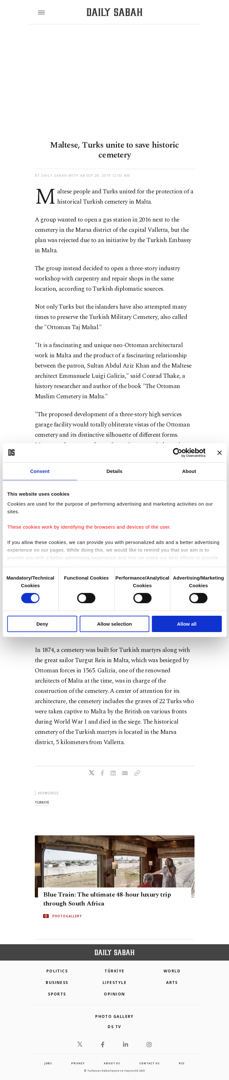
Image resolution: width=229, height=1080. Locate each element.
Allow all (186, 624)
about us (112, 1063)
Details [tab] (115, 471)
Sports (57, 994)
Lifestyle (114, 982)
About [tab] (189, 471)
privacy (78, 1063)
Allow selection (114, 624)
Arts (172, 982)
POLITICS (57, 971)
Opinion (114, 994)
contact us (149, 1063)
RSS (182, 1063)
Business (57, 982)
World (172, 971)
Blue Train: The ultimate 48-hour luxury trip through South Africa (107, 899)
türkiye (42, 802)
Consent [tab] (40, 471)
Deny (42, 624)
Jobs (48, 1063)
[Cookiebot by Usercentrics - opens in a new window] (177, 452)
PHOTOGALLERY (67, 916)
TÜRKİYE (114, 971)
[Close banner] (219, 452)
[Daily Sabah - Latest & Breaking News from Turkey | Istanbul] (114, 12)
